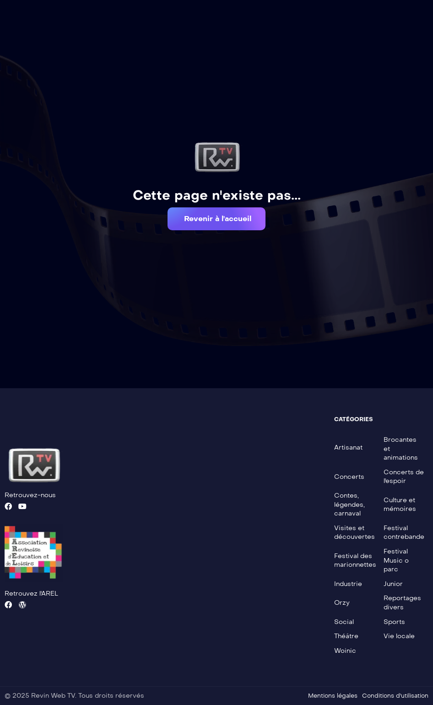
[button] (216, 218)
